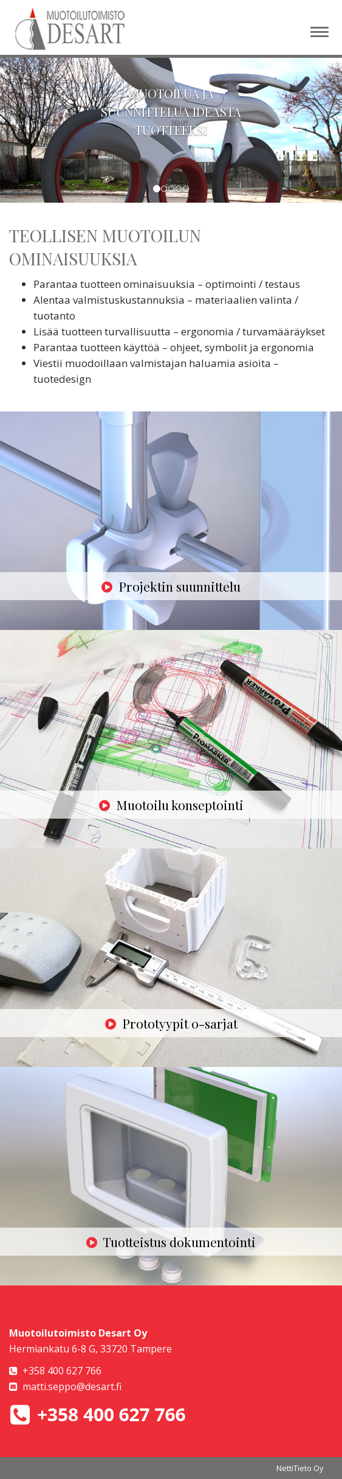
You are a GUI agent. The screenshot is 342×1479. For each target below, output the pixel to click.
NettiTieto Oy (300, 1468)
